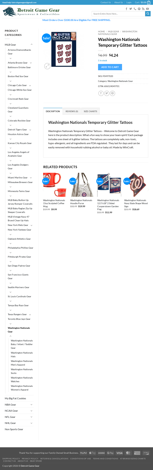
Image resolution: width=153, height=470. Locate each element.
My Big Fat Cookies (15, 398)
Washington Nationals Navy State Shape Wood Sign (136, 203)
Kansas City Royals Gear (20, 143)
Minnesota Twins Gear (19, 191)
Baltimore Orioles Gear (19, 67)
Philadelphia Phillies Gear (20, 247)
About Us (118, 2)
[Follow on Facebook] (126, 9)
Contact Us (106, 2)
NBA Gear (10, 404)
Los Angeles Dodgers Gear (18, 166)
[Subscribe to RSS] (143, 9)
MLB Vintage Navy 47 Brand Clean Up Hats (18, 218)
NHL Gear (10, 422)
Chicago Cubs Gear (17, 85)
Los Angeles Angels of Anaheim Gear (18, 154)
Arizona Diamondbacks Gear (19, 51)
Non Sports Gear (14, 429)
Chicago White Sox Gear (20, 89)
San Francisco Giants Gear (18, 276)
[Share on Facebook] (101, 93)
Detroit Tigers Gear (17, 129)
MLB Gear (10, 44)
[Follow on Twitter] (130, 9)
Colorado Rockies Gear (19, 120)
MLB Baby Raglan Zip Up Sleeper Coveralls (20, 210)
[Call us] (135, 9)
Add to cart (110, 67)
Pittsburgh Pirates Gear (19, 256)
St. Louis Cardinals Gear (19, 296)
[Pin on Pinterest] (112, 93)
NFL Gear (10, 416)
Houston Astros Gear (18, 134)
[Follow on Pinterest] (139, 9)
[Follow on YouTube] (147, 9)
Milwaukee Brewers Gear (20, 182)
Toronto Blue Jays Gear (19, 319)
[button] (128, 2)
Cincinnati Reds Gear (18, 98)
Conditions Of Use (80, 458)
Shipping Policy (11, 458)
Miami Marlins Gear (18, 177)
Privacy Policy (30, 458)
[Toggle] (32, 44)
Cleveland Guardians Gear (18, 109)
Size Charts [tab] (90, 111)
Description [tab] (53, 111)
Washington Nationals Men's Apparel (22, 363)
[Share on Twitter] (106, 93)
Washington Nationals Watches (22, 379)
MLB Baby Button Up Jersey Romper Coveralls (20, 202)
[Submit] (148, 13)
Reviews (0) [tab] (72, 111)
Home (101, 31)
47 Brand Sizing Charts (133, 458)
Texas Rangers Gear (17, 314)
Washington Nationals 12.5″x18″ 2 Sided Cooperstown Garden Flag (108, 205)
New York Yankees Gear (19, 229)
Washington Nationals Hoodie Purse (81, 202)
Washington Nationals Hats (22, 354)
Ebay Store (36, 461)
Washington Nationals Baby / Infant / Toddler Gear (22, 344)
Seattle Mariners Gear (18, 287)
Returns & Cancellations (54, 458)
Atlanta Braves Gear (18, 62)
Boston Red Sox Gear (18, 76)
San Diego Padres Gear (19, 265)
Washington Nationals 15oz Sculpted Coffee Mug (54, 203)
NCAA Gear (11, 410)
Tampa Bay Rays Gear (18, 305)
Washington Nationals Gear (19, 330)
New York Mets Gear (18, 225)
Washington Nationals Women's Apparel (22, 388)
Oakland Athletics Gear (19, 238)
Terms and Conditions (105, 458)
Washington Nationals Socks (22, 371)
